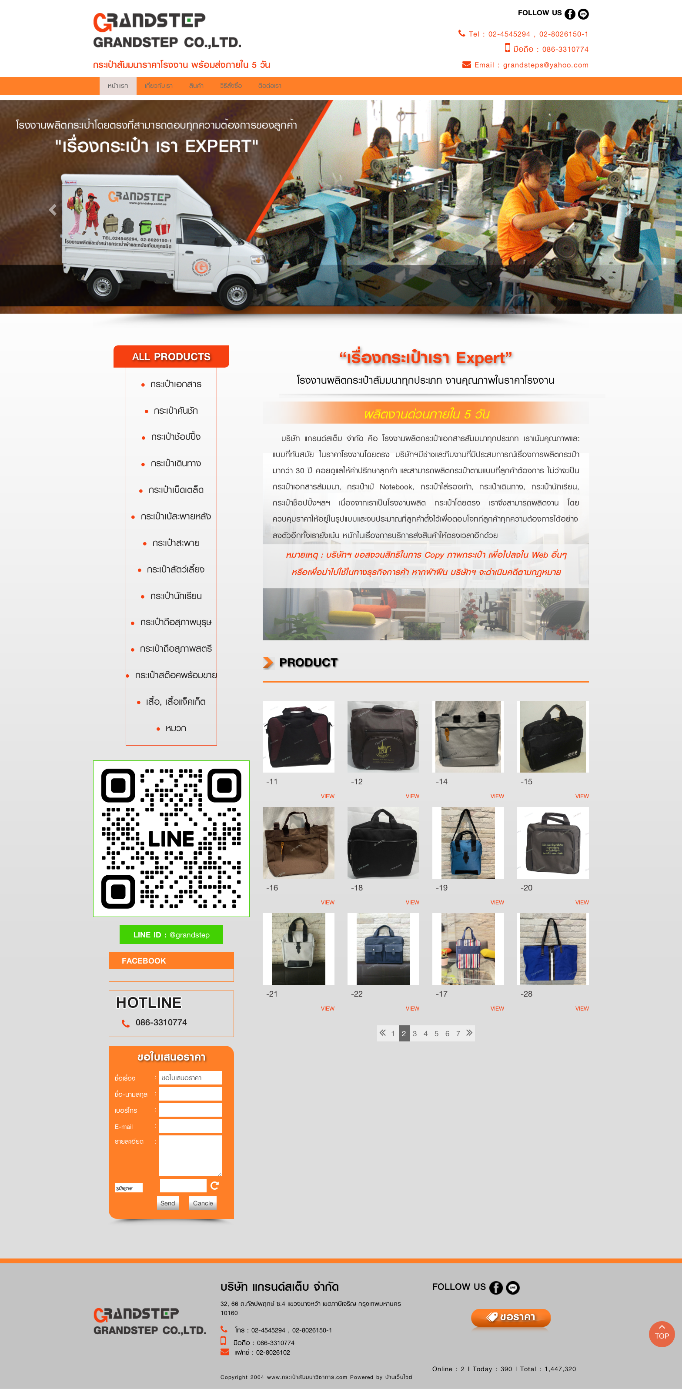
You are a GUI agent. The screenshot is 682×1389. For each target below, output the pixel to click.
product (300, 662)
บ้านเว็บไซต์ (399, 1377)
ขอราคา (517, 1316)
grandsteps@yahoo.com (546, 64)
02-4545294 (511, 33)
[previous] (382, 1033)
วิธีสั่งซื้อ (435, 88)
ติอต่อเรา (149, 112)
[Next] (469, 1033)
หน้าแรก (162, 88)
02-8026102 (273, 1352)
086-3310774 (565, 49)
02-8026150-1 (564, 33)
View (327, 796)
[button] (51, 207)
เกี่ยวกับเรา (248, 88)
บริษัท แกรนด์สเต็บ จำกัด (280, 1287)
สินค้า (344, 88)
